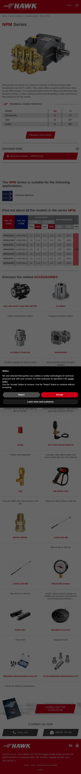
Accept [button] (59, 394)
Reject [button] (21, 394)
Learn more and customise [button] (40, 402)
